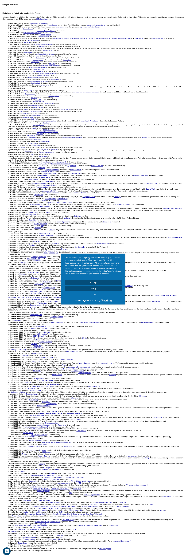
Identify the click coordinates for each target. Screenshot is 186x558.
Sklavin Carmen (28, 29)
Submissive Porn (38, 71)
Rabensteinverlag (33, 105)
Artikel (34, 128)
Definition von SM (38, 101)
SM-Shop (27, 42)
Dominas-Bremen (69, 38)
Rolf (21, 111)
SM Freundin (40, 58)
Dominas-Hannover (118, 38)
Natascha (42, 46)
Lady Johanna (35, 62)
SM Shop (46, 123)
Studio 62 (25, 113)
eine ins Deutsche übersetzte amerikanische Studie (86, 92)
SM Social (38, 99)
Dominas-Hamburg (81, 38)
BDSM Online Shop (49, 130)
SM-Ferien (127, 38)
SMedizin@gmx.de (43, 19)
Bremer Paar (67, 60)
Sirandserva (28, 52)
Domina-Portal (138, 38)
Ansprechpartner (52, 25)
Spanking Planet (36, 115)
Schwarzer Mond (28, 117)
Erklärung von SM (38, 69)
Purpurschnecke (30, 94)
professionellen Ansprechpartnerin (47, 132)
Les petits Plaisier (38, 125)
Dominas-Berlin (58, 38)
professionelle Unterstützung (38, 23)
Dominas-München (94, 38)
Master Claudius (38, 107)
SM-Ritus (52, 63)
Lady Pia (34, 119)
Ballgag (25, 109)
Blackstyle (34, 98)
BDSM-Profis (28, 90)
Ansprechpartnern (43, 36)
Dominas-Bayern (105, 38)
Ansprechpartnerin (45, 34)
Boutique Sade (36, 83)
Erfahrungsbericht (35, 111)
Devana (36, 56)
